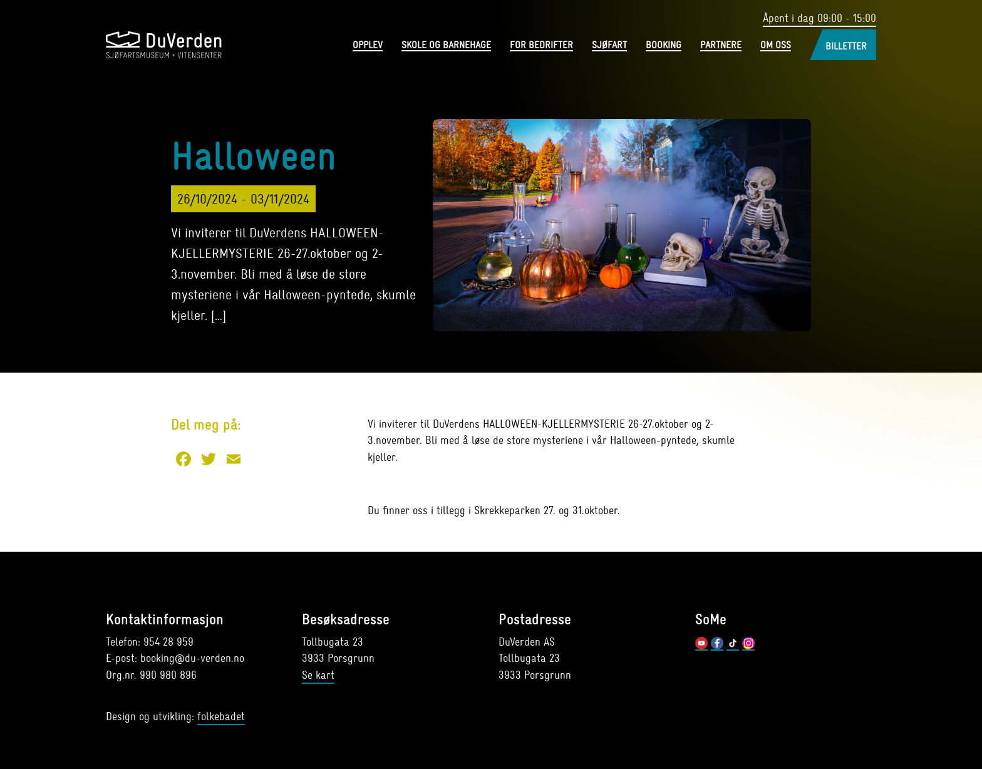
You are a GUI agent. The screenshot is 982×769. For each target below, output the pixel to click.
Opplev (368, 45)
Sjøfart (609, 45)
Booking (663, 45)
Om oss (775, 45)
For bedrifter (541, 45)
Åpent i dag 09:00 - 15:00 (819, 18)
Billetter (846, 46)
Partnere (721, 45)
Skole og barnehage (446, 45)
